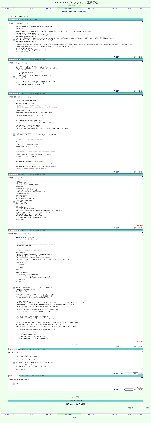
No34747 (19, 106)
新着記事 (48, 8)
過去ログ (142, 8)
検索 (129, 8)
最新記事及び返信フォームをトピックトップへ (75, 11)
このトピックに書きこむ (75, 403)
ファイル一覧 (113, 8)
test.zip (74, 347)
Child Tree (75, 421)
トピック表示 (69, 8)
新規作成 (32, 8)
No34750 (19, 240)
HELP (18, 8)
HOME (7, 8)
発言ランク (91, 8)
